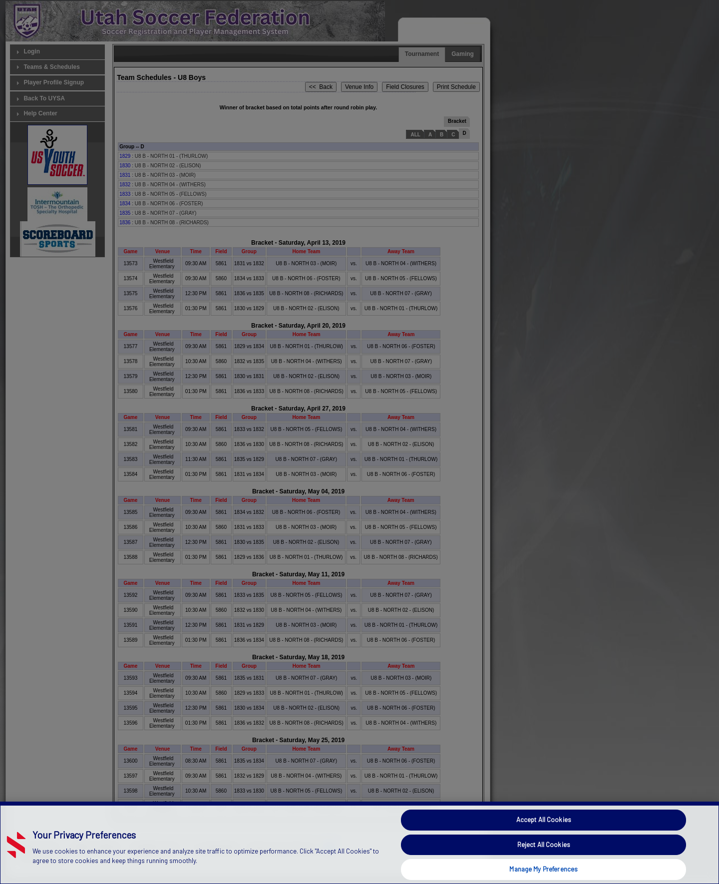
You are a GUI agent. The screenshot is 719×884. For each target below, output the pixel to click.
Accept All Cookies (543, 836)
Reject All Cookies (543, 861)
